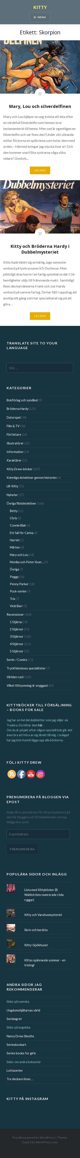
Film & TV (13, 426)
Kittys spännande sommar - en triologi (44, 962)
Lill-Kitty (12, 486)
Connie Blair (18, 525)
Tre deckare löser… (20, 1079)
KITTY (40, 7)
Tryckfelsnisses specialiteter (26, 668)
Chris (13, 518)
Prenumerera (22, 849)
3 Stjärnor (16, 636)
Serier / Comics (17, 660)
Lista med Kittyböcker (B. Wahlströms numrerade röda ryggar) (44, 895)
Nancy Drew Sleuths (20, 1036)
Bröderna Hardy (17, 409)
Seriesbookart (16, 1044)
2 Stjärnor (16, 629)
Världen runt (15, 677)
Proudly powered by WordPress (33, 1137)
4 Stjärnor (16, 644)
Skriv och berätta (36, 930)
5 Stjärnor (16, 651)
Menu (42, 17)
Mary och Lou (19, 555)
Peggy (14, 577)
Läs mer (40, 170)
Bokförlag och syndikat (22, 400)
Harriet (15, 540)
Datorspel (13, 417)
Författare (14, 434)
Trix (12, 599)
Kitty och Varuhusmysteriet (43, 915)
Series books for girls (21, 1053)
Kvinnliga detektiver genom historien (32, 477)
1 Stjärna (16, 622)
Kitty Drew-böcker (20, 469)
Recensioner (15, 614)
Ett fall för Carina (21, 533)
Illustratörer (15, 443)
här (40, 725)
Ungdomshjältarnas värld (23, 1010)
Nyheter (12, 495)
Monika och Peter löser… (27, 562)
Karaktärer (14, 460)
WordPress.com (46, 1142)
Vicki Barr (16, 606)
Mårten (15, 547)
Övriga (14, 569)
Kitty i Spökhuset (36, 945)
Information (15, 452)
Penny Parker (19, 584)
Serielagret (14, 1019)
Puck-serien (18, 591)
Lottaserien (15, 1070)
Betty (13, 511)
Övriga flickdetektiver (21, 503)
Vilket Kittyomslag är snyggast (27, 685)
